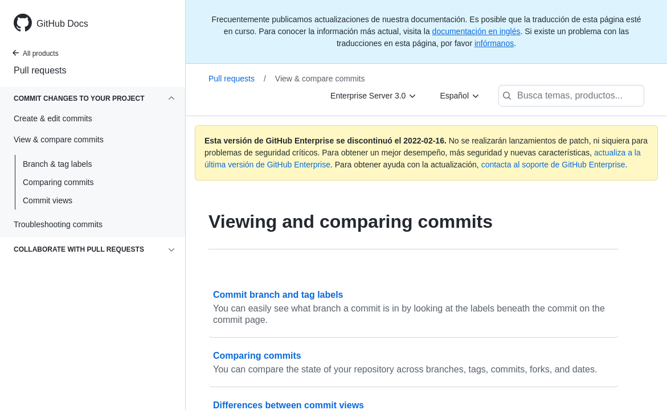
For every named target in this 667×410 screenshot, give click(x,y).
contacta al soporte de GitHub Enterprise (553, 164)
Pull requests (40, 70)
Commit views (47, 200)
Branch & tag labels (57, 164)
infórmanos (494, 43)
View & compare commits (320, 78)
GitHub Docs (62, 23)
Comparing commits (58, 182)
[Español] (460, 95)
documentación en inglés (476, 31)
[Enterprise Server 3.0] (373, 95)
